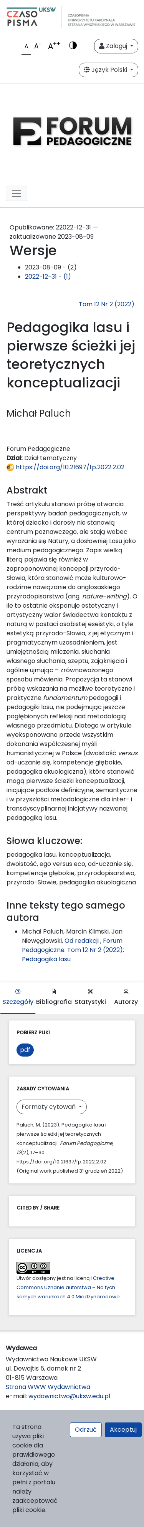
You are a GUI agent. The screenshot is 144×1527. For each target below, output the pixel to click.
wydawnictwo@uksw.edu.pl (69, 1396)
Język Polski (106, 69)
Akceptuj (123, 1429)
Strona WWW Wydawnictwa (48, 1386)
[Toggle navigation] (16, 193)
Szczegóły (17, 997)
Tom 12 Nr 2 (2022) (106, 304)
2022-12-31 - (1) (48, 276)
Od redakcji (82, 940)
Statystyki (90, 997)
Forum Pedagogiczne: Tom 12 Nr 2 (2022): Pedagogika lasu (73, 950)
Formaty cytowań (49, 1106)
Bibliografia (54, 997)
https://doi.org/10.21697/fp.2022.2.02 (65, 467)
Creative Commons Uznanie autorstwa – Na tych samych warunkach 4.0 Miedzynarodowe (68, 1287)
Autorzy (126, 997)
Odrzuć (86, 1429)
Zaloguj (114, 46)
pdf (25, 1049)
